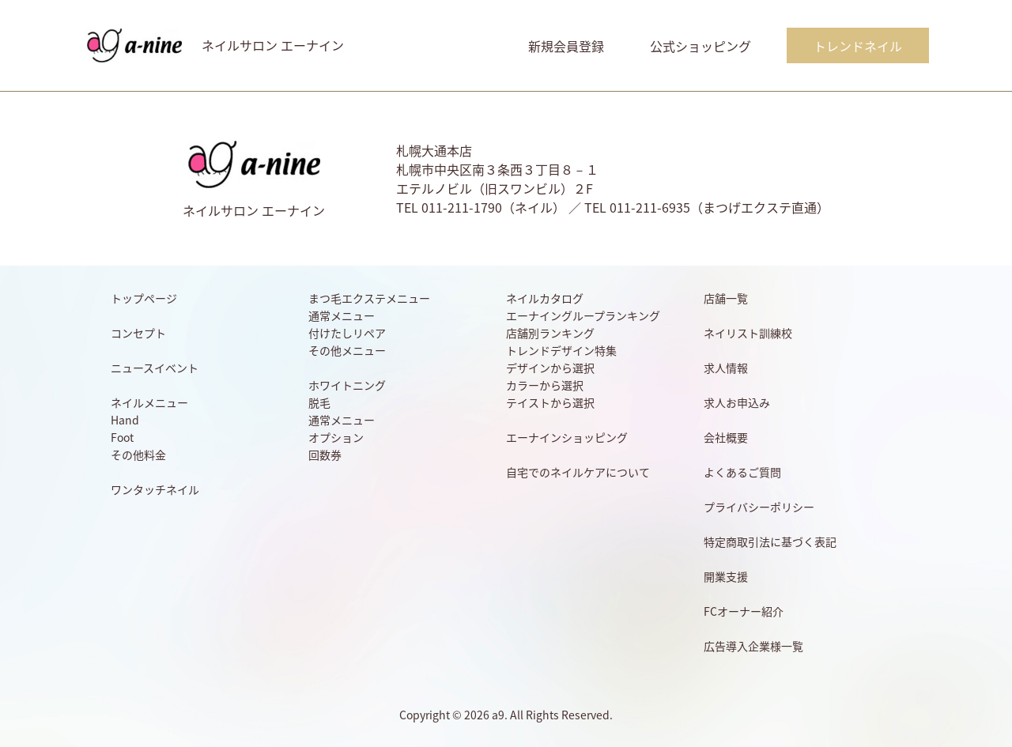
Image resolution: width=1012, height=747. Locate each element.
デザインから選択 (550, 367)
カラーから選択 (544, 385)
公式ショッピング (700, 45)
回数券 (325, 454)
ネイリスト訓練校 (748, 333)
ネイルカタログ (544, 298)
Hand (125, 420)
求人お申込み (737, 402)
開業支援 (726, 576)
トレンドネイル (858, 45)
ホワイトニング (347, 385)
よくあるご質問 (742, 472)
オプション (336, 437)
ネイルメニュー (149, 402)
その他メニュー (347, 350)
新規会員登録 (566, 45)
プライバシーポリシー (759, 507)
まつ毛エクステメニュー (369, 298)
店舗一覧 (726, 298)
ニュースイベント (154, 367)
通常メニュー (341, 315)
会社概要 (726, 437)
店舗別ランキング (550, 333)
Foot (122, 437)
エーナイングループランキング (583, 315)
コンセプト (138, 333)
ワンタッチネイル (155, 489)
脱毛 (319, 402)
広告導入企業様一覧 (753, 646)
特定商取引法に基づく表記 (770, 541)
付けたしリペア (347, 333)
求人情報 (726, 367)
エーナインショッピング (567, 437)
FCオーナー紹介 (744, 611)
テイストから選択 (550, 402)
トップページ (144, 298)
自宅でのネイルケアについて (578, 472)
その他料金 (138, 454)
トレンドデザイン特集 (561, 350)
